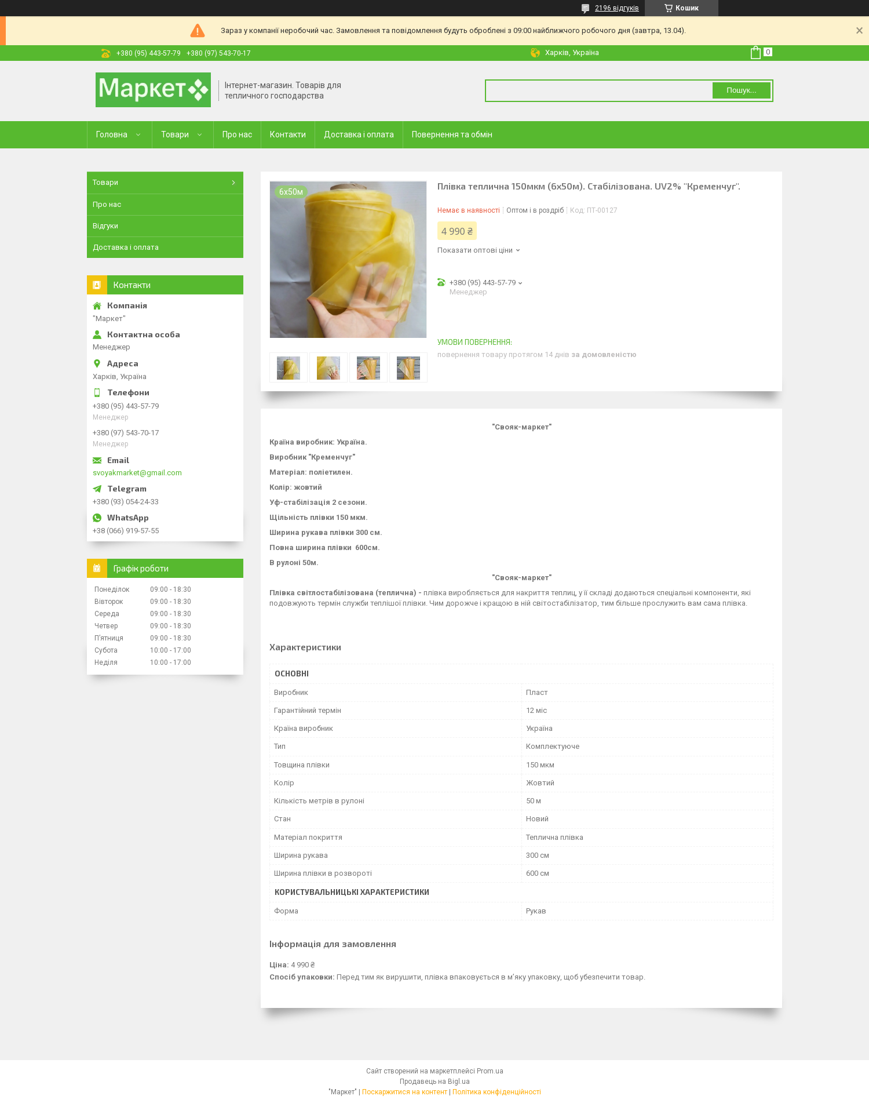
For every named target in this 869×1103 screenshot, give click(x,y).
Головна (111, 134)
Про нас (237, 134)
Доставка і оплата (359, 134)
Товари (175, 134)
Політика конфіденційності (496, 1092)
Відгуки (105, 225)
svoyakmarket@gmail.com (137, 472)
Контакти (288, 134)
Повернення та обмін (452, 134)
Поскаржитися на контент (404, 1092)
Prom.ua (490, 1071)
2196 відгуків (617, 8)
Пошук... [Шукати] (741, 90)
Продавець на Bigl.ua (435, 1081)
